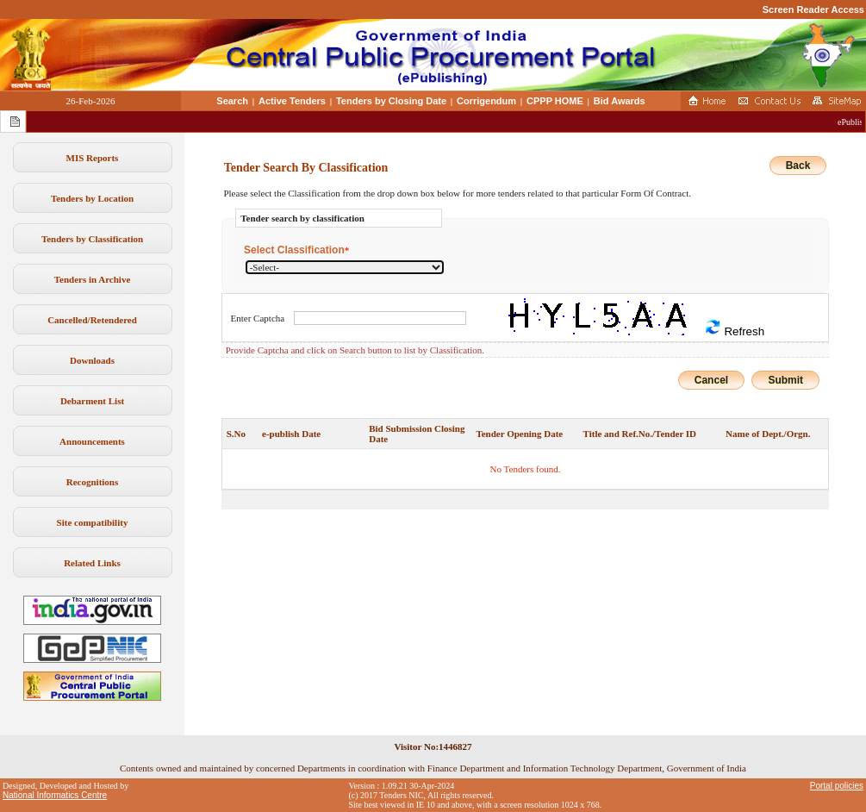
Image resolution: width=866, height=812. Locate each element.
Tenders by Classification (92, 239)
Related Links (92, 563)
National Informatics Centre (55, 795)
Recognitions (92, 482)
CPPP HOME (554, 101)
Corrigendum (486, 101)
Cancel (711, 380)
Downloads (92, 360)
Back (798, 165)
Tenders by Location (92, 198)
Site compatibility (92, 522)
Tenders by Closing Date (391, 101)
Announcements (92, 441)
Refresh (734, 328)
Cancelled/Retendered (92, 320)
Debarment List (92, 401)
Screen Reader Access (813, 9)
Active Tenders (292, 101)
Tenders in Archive (92, 279)
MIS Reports (92, 158)
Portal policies (836, 785)
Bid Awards (619, 101)
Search (232, 101)
